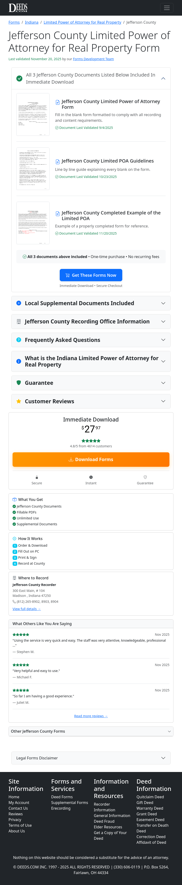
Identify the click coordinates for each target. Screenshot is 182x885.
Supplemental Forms (69, 802)
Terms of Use (20, 825)
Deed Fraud (104, 821)
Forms (14, 22)
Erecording (61, 808)
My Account (19, 802)
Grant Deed (146, 814)
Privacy (15, 819)
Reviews (16, 814)
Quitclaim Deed (150, 796)
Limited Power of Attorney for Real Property (82, 22)
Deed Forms (62, 796)
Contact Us (18, 808)
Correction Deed (151, 836)
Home (14, 796)
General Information (112, 815)
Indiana (31, 22)
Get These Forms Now (91, 275)
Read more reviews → (91, 716)
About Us (17, 831)
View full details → (27, 609)
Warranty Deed (149, 808)
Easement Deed (150, 819)
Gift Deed (144, 802)
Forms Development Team (93, 59)
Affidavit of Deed (151, 842)
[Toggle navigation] (166, 8)
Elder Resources (108, 827)
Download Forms (91, 459)
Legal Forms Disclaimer (37, 758)
